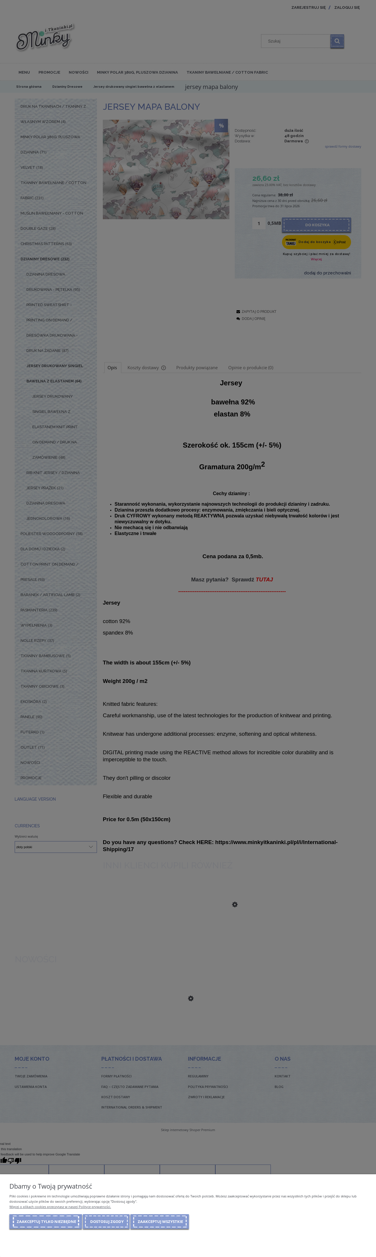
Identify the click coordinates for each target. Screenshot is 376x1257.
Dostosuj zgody (107, 1221)
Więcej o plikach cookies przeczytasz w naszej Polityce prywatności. (60, 1206)
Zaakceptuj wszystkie (160, 1221)
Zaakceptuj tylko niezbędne (46, 1221)
